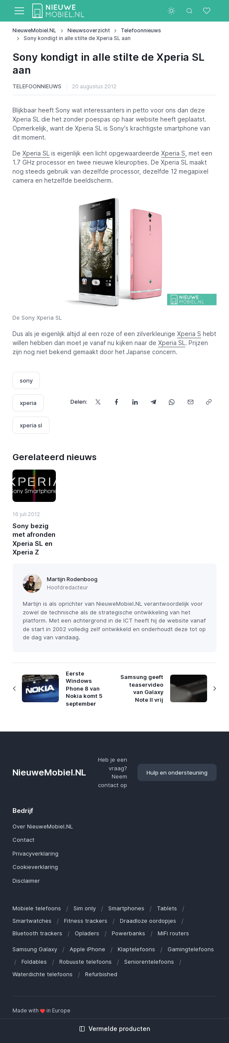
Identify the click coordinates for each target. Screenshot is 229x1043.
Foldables (34, 961)
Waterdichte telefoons (42, 974)
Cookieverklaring (35, 866)
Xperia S (173, 153)
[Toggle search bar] (189, 11)
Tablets (167, 908)
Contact (23, 839)
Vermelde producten (114, 1028)
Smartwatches (32, 920)
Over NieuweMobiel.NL (42, 826)
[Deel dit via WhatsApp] (172, 401)
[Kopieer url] (209, 401)
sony (26, 380)
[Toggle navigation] (18, 11)
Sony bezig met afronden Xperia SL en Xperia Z (33, 539)
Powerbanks (128, 933)
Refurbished (101, 974)
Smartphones (126, 908)
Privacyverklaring (35, 853)
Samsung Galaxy (34, 949)
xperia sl (31, 425)
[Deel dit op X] (98, 401)
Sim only (84, 908)
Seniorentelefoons (149, 961)
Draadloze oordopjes (148, 920)
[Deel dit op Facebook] (116, 401)
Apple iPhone (87, 949)
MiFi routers (173, 933)
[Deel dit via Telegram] (153, 401)
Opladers (87, 933)
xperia (28, 402)
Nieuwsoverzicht (88, 30)
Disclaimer (26, 880)
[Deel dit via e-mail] (190, 401)
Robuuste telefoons (85, 961)
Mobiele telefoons (36, 908)
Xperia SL (35, 153)
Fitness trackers (85, 920)
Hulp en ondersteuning (177, 772)
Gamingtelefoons (191, 949)
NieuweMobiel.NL (34, 30)
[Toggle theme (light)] (171, 11)
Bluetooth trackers (37, 933)
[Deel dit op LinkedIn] (135, 401)
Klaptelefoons (136, 949)
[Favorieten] (207, 11)
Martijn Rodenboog (72, 579)
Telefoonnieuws (141, 30)
